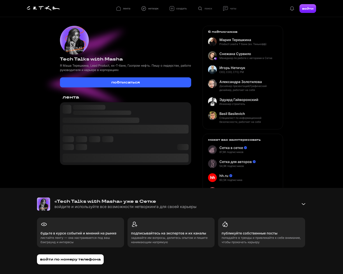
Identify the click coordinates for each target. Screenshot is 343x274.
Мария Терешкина (235, 40)
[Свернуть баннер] (303, 204)
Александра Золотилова (240, 82)
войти (307, 8)
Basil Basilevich (232, 113)
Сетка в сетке (231, 148)
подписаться (125, 82)
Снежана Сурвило (235, 54)
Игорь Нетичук (232, 68)
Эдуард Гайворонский (238, 99)
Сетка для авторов (235, 162)
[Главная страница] (43, 8)
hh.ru (223, 175)
